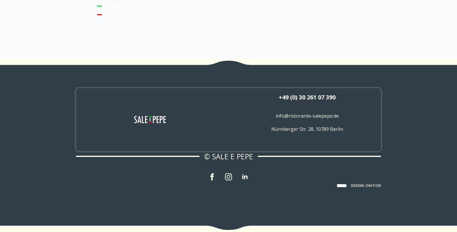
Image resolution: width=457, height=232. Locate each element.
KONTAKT (369, 10)
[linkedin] (244, 176)
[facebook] (212, 176)
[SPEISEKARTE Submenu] (253, 10)
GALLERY (347, 10)
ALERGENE (324, 10)
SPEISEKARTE (237, 10)
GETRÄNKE (270, 10)
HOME (214, 10)
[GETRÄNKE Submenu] (284, 10)
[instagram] (228, 176)
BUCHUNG (300, 10)
